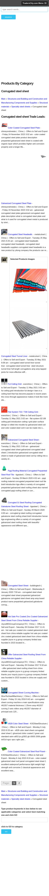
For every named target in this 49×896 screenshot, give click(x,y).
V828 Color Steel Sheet (18, 724)
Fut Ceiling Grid (14, 384)
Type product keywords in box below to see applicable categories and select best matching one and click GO (23, 812)
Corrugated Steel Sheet (18, 586)
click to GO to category (12, 827)
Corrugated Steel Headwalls (20, 234)
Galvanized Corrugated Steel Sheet (23, 440)
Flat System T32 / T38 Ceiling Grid (23, 412)
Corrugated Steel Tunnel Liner (14, 356)
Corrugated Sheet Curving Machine (23, 693)
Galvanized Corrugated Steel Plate (16, 203)
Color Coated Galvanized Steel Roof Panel (26, 751)
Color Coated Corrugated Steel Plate (24, 128)
